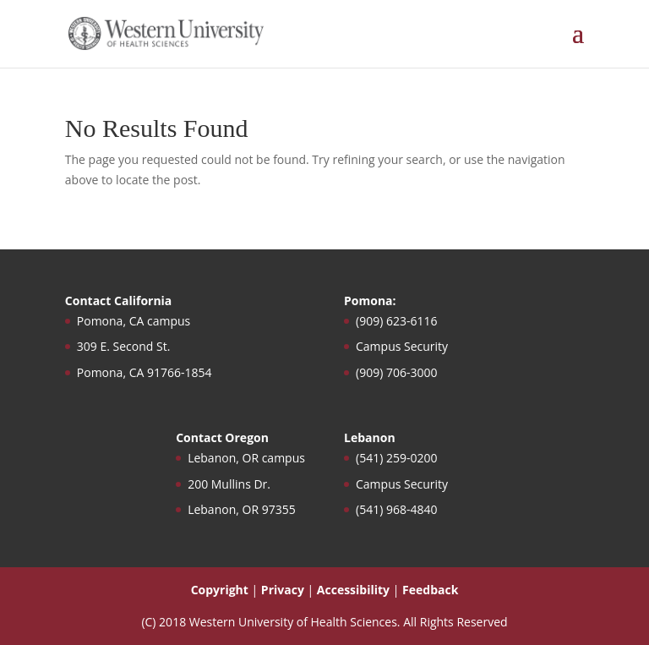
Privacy (282, 590)
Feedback (430, 590)
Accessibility (353, 590)
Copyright (219, 590)
